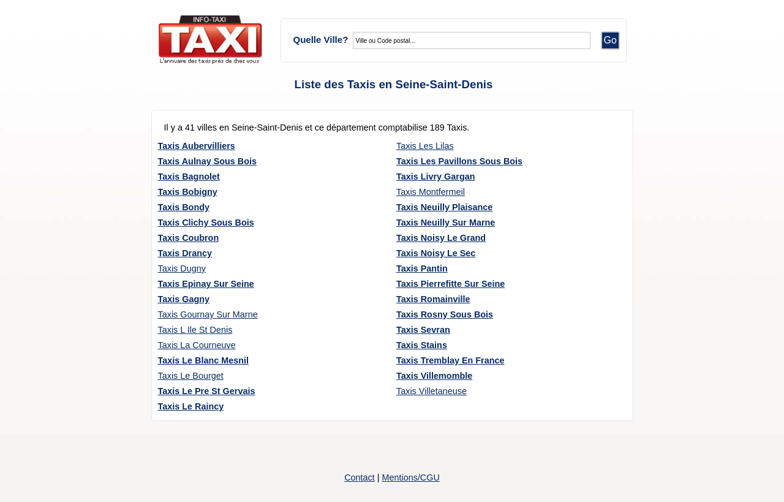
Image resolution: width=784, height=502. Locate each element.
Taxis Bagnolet (189, 176)
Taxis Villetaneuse (431, 391)
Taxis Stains (421, 345)
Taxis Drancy (185, 253)
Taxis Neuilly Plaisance (444, 207)
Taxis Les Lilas (425, 146)
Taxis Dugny (182, 268)
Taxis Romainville (433, 299)
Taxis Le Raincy (191, 406)
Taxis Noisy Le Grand (441, 238)
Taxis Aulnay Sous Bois (207, 161)
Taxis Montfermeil (430, 192)
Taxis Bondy (184, 207)
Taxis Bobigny (187, 192)
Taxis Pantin (422, 268)
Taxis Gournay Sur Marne (208, 314)
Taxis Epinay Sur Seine (206, 284)
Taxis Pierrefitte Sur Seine (450, 284)
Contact (359, 477)
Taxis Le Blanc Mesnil (203, 360)
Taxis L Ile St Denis (195, 330)
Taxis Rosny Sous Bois (444, 314)
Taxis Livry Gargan (435, 176)
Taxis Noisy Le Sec (435, 253)
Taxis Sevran (423, 330)
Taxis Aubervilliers (196, 146)
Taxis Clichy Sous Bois (206, 222)
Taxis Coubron (188, 238)
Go (610, 40)
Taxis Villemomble (434, 376)
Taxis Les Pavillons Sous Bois (459, 161)
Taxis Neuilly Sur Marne (445, 222)
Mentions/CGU (410, 477)
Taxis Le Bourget (191, 376)
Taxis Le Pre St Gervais (206, 391)
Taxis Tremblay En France (450, 360)
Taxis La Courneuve (197, 345)
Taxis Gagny (184, 299)
